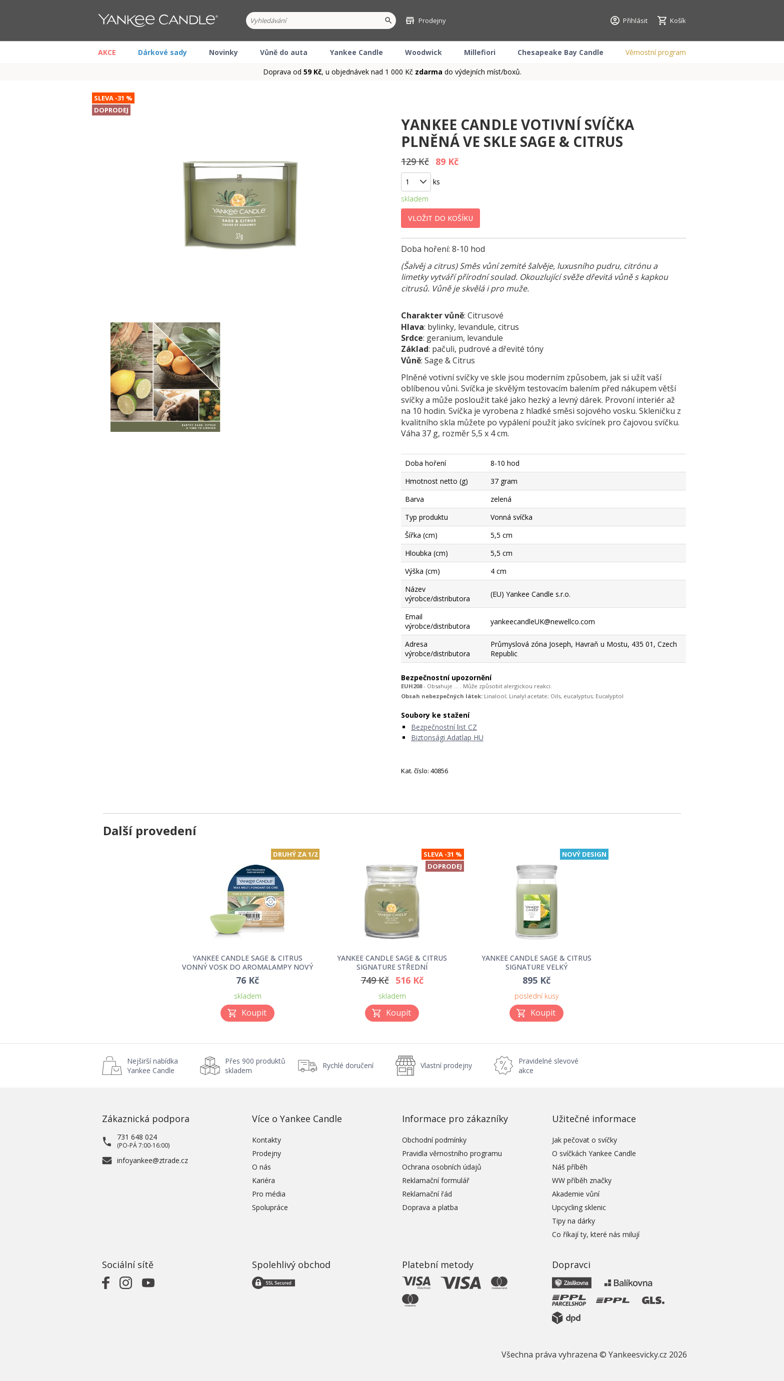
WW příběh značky (582, 1180)
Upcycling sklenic (579, 1207)
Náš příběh (570, 1167)
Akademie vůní (576, 1194)
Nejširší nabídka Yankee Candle (152, 1065)
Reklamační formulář (436, 1180)
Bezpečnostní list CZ (444, 727)
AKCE (107, 52)
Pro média (269, 1194)
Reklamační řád (427, 1194)
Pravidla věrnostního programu (452, 1153)
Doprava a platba (430, 1207)
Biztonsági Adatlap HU (447, 737)
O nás (261, 1167)
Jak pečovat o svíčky (584, 1140)
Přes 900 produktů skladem (255, 1065)
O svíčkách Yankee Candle (594, 1153)
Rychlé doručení (348, 1065)
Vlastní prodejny (446, 1065)
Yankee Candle (356, 52)
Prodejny (266, 1153)
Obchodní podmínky (434, 1140)
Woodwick (423, 52)
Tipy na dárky (573, 1221)
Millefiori (480, 52)
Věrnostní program (656, 52)
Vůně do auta (284, 52)
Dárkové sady (162, 52)
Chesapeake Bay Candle (561, 52)
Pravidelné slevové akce (548, 1065)
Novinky (223, 52)
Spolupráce (270, 1207)
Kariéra (263, 1180)
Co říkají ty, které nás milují (596, 1234)
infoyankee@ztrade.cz (152, 1160)
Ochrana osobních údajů (442, 1167)
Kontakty (266, 1140)
